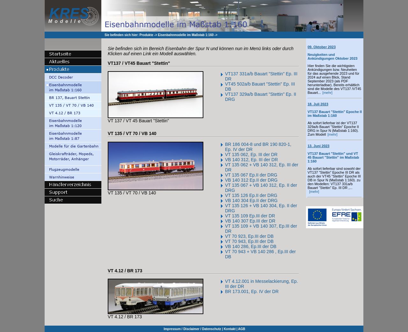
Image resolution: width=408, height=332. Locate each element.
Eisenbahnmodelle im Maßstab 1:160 (186, 35)
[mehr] (327, 92)
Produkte (146, 35)
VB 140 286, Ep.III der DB (250, 246)
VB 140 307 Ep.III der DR (250, 220)
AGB (241, 329)
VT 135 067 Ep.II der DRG (251, 174)
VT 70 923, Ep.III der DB (249, 236)
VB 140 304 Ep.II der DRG (251, 200)
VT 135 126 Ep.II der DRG (251, 195)
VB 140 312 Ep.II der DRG (251, 180)
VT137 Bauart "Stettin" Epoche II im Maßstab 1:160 (335, 109)
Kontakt (230, 329)
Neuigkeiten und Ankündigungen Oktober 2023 (332, 52)
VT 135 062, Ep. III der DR (251, 154)
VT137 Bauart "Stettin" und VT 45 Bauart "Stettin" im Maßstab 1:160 (333, 153)
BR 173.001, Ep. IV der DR (252, 291)
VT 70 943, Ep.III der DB (249, 241)
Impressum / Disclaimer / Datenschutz (192, 329)
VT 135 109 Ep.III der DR (250, 215)
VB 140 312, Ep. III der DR (251, 159)
